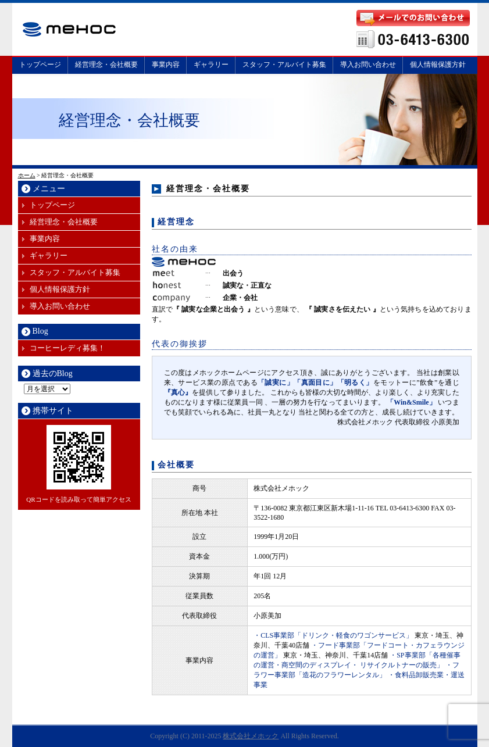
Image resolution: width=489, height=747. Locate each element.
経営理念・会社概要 (106, 64)
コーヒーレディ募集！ (67, 348)
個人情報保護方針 (438, 64)
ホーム (26, 175)
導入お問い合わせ (368, 64)
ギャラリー (211, 64)
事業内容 (166, 64)
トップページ (40, 64)
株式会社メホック (251, 736)
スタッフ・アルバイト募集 (284, 64)
